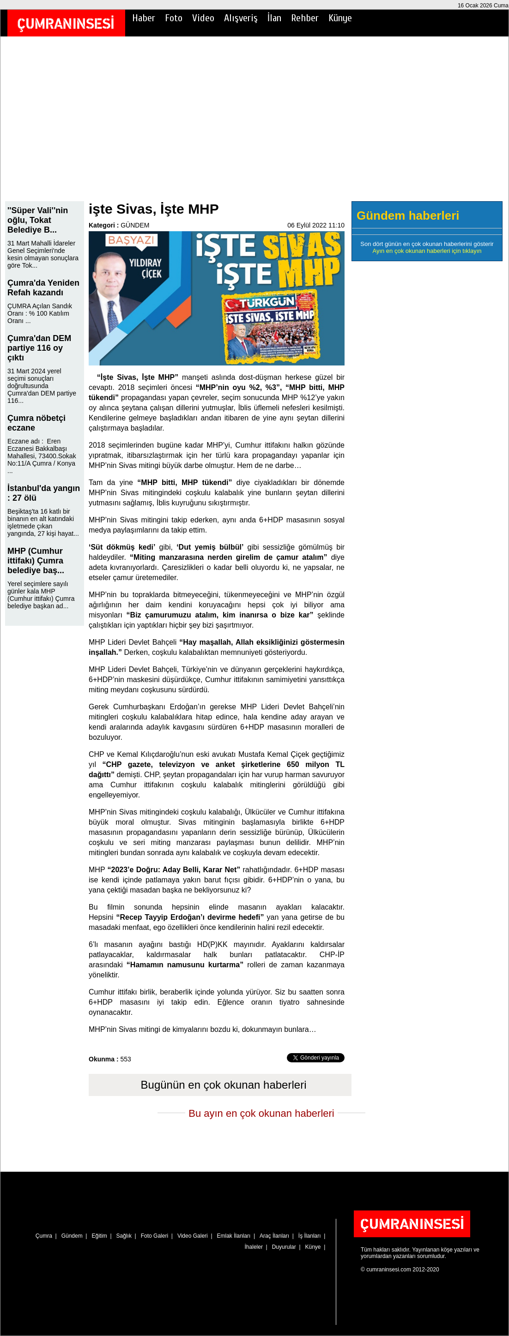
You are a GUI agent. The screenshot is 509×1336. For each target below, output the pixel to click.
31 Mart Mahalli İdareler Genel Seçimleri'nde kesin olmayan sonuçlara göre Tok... (43, 254)
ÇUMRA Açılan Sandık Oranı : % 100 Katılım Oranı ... (39, 313)
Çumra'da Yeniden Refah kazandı (43, 287)
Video (203, 18)
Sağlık (124, 1236)
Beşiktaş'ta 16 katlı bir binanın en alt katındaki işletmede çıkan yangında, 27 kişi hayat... (43, 522)
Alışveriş (241, 18)
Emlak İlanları (234, 1236)
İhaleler (254, 1247)
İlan (274, 18)
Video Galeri (192, 1236)
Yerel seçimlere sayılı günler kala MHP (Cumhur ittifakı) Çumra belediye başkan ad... (40, 595)
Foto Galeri (154, 1236)
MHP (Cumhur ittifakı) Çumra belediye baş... (35, 560)
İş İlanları (309, 1236)
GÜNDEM (135, 225)
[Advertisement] (254, 125)
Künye (340, 18)
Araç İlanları (274, 1236)
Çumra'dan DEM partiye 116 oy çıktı (39, 348)
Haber (143, 18)
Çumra (44, 1236)
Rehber (305, 18)
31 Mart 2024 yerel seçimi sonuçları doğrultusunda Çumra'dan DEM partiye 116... (41, 385)
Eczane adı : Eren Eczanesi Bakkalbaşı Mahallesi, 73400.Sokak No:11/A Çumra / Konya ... (41, 455)
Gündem (72, 1236)
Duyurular (284, 1247)
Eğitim (99, 1236)
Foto (173, 18)
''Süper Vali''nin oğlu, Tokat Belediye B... (37, 220)
